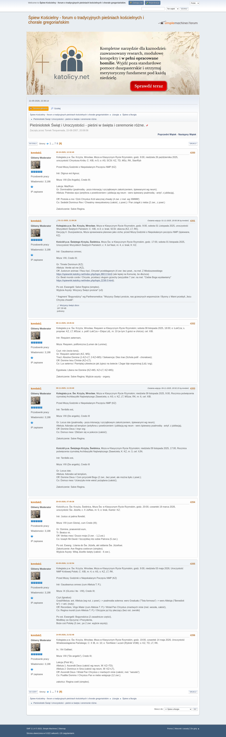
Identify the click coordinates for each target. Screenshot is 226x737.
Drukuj (193, 143)
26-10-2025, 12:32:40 (65, 152)
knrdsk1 (36, 152)
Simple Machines (50, 728)
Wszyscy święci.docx (68, 305)
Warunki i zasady (182, 728)
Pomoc (170, 728)
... (53, 143)
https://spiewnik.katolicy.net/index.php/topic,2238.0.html (84, 280)
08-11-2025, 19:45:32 (65, 323)
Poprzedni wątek (167, 134)
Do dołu (33, 143)
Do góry (33, 692)
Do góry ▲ (195, 728)
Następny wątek (187, 134)
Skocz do (158, 709)
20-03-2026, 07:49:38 (65, 502)
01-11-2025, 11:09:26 (67, 220)
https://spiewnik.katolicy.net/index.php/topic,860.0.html (84, 274)
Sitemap (62, 728)
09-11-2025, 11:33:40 (65, 388)
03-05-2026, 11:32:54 (65, 563)
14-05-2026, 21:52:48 (65, 635)
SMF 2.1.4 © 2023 (34, 728)
